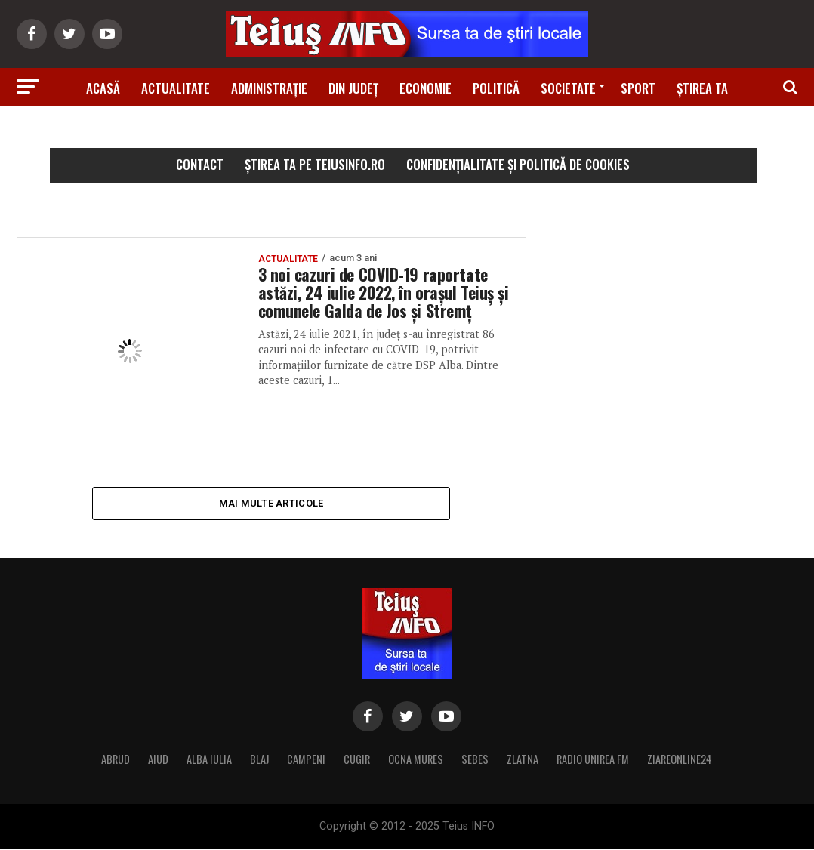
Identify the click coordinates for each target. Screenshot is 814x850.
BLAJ (259, 760)
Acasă (103, 88)
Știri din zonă (407, 130)
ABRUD (115, 760)
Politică (496, 88)
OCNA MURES (415, 760)
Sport (638, 88)
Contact (200, 164)
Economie (425, 88)
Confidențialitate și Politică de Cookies (518, 164)
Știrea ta (702, 88)
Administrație (269, 88)
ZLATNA (522, 760)
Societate (568, 88)
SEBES (475, 760)
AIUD (158, 760)
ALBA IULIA (209, 760)
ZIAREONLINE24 (679, 760)
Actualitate (175, 88)
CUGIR (357, 760)
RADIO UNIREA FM (593, 760)
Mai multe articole (271, 503)
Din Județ (353, 88)
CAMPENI (306, 760)
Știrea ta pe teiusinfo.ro (315, 164)
